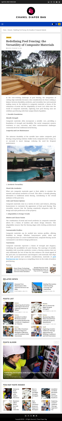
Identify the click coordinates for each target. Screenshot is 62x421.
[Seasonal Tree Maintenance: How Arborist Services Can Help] (8, 287)
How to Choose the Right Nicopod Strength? (48, 307)
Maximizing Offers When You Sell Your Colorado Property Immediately (49, 319)
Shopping (45, 303)
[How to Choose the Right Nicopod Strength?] (36, 307)
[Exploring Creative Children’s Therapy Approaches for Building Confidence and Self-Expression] (36, 331)
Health (44, 327)
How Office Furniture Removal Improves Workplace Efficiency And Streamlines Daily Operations (22, 332)
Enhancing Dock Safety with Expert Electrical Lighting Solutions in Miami (22, 307)
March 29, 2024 (48, 291)
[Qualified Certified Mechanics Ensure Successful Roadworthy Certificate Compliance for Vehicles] (8, 319)
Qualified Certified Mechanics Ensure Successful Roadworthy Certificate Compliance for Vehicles (22, 320)
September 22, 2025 (20, 312)
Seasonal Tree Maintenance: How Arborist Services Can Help (22, 286)
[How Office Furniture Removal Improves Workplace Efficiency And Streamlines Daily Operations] (8, 331)
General (9, 37)
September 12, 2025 (48, 324)
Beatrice (9, 48)
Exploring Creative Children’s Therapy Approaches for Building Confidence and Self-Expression (49, 332)
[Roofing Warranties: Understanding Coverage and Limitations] (37, 287)
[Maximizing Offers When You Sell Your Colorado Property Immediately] (36, 319)
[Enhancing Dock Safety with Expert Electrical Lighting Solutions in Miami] (8, 307)
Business (17, 303)
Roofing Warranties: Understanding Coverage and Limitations (49, 286)
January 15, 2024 (18, 48)
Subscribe (59, 24)
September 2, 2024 (20, 291)
